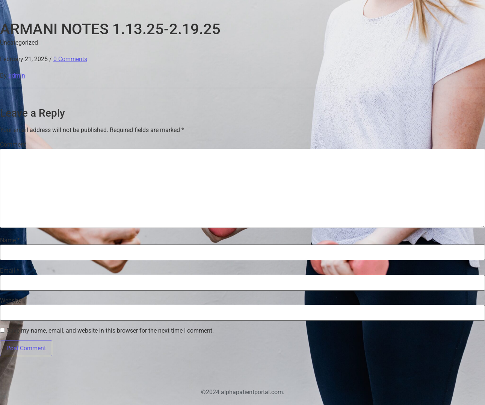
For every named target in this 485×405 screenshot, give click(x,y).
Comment (13, 145)
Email (9, 271)
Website (10, 301)
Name (10, 240)
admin (16, 75)
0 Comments (70, 59)
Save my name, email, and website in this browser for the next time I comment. (110, 331)
